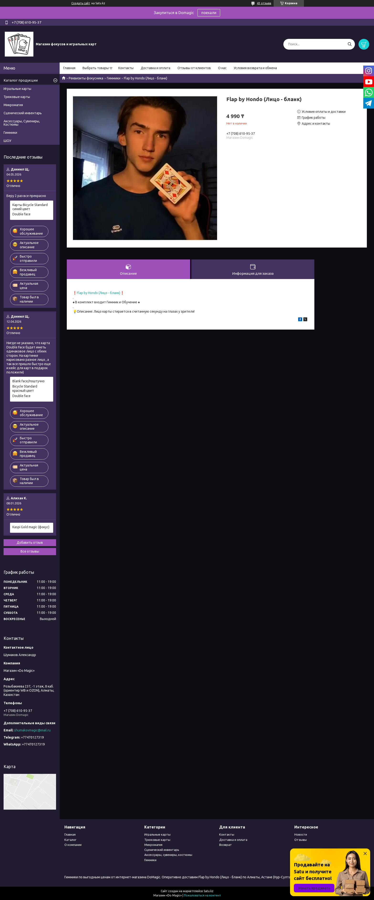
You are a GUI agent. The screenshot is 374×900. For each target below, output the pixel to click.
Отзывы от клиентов (194, 68)
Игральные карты (17, 89)
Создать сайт (80, 3)
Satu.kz (208, 891)
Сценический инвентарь (23, 113)
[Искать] (349, 44)
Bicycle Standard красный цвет (24, 388)
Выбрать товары (96, 68)
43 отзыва (264, 3)
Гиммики (113, 78)
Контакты (126, 68)
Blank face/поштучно (28, 381)
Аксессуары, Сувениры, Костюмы (22, 122)
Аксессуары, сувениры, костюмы (168, 854)
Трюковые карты (17, 97)
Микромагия (13, 105)
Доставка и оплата (155, 68)
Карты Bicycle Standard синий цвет (30, 207)
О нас (222, 68)
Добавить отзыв (30, 542)
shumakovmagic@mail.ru (32, 730)
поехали (208, 12)
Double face (21, 214)
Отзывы (300, 839)
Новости (300, 834)
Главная (69, 68)
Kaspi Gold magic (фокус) (30, 527)
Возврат (225, 844)
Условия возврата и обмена (255, 68)
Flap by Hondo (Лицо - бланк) (98, 293)
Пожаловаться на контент (202, 895)
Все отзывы (30, 551)
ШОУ (7, 141)
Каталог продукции (21, 80)
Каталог (70, 839)
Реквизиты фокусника (86, 78)
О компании (73, 844)
